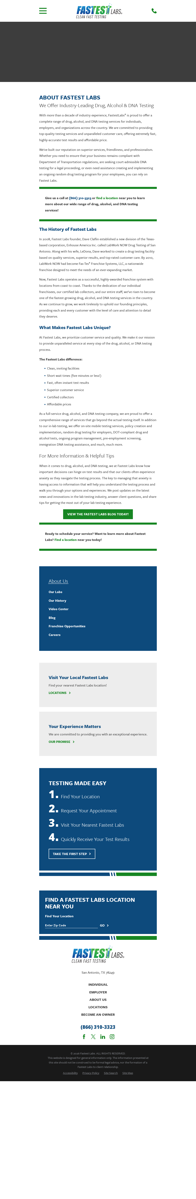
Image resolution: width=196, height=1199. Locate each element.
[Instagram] (112, 1036)
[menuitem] (98, 592)
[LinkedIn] (102, 1036)
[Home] (99, 10)
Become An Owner (98, 1014)
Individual (98, 984)
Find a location (65, 539)
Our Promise (62, 742)
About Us (98, 999)
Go (104, 925)
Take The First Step (72, 853)
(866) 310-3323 (80, 198)
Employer (98, 992)
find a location (107, 198)
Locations (60, 693)
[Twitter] (93, 1036)
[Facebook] (84, 1036)
